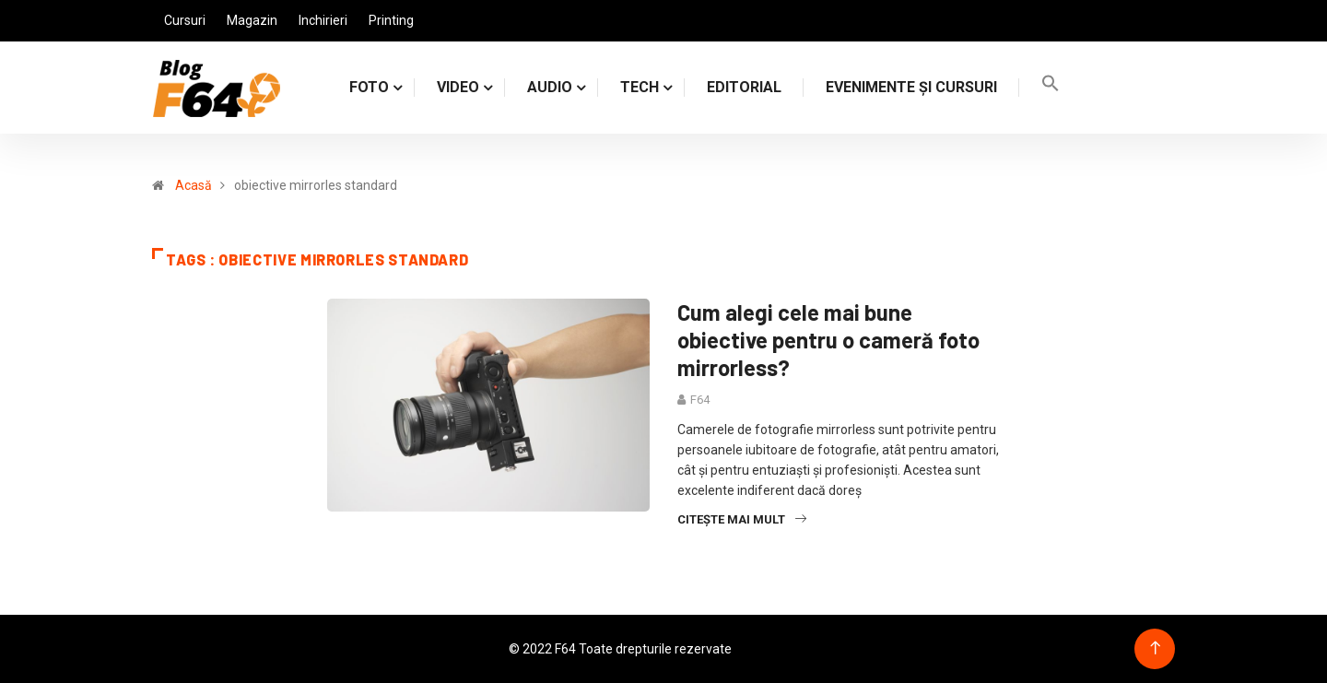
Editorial (744, 87)
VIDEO (458, 87)
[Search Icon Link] (1050, 87)
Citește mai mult (741, 519)
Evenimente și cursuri (911, 87)
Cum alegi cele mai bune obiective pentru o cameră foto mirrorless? (828, 340)
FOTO (369, 87)
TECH (639, 87)
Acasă (193, 185)
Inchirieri (323, 20)
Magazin (252, 20)
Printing (391, 20)
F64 (700, 399)
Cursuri (185, 20)
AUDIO (549, 87)
